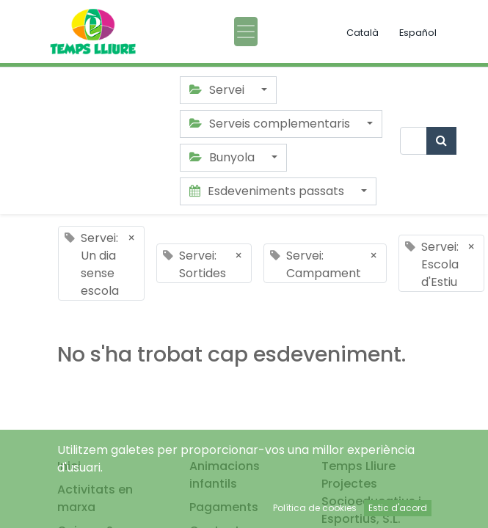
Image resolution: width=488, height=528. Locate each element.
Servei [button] (218, 89)
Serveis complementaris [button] (271, 123)
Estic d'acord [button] (397, 508)
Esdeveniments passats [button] (268, 191)
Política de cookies (315, 508)
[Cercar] (441, 141)
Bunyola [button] (223, 157)
